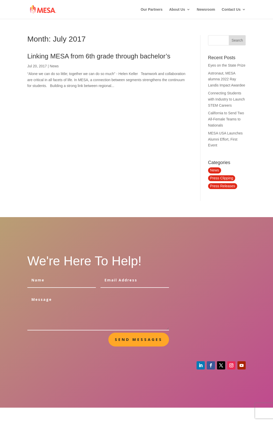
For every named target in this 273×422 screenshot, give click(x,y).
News (54, 66)
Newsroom (206, 9)
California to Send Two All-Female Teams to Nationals (226, 119)
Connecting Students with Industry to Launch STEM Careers (226, 99)
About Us (177, 9)
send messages (139, 339)
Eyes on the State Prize (226, 65)
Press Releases (222, 186)
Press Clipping (221, 178)
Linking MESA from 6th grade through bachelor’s (98, 56)
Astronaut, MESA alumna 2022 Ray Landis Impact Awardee (226, 79)
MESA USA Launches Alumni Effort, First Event (225, 139)
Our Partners (152, 9)
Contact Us (231, 9)
